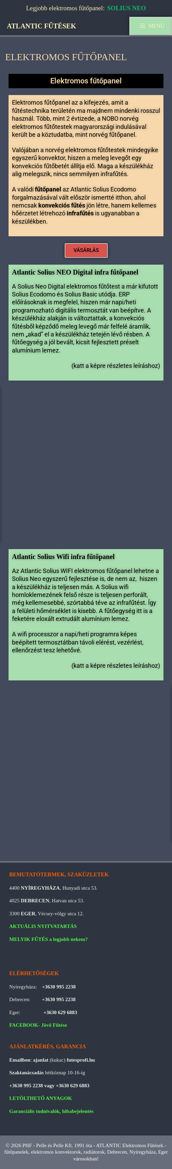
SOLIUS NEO (126, 8)
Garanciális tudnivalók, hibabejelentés (51, 1111)
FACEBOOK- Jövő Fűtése (38, 1025)
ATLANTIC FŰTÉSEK (41, 26)
